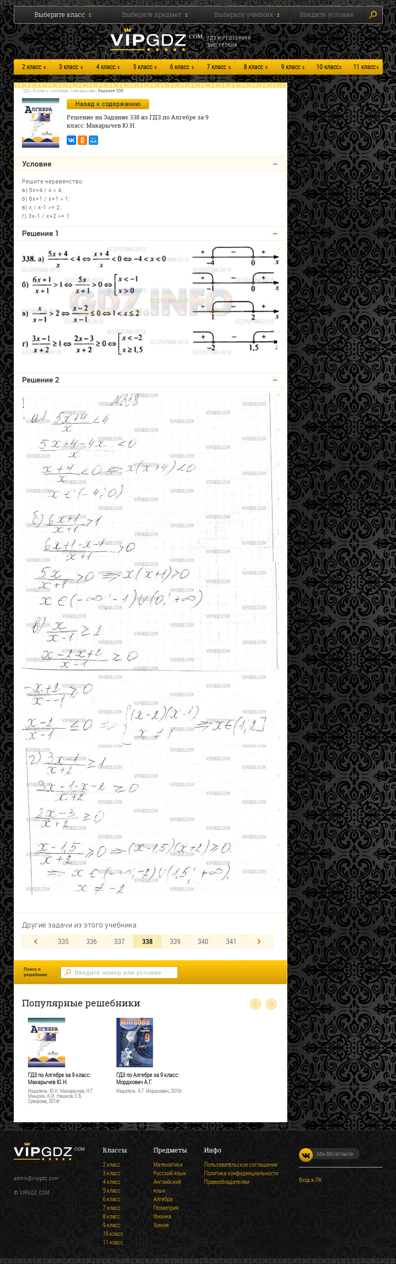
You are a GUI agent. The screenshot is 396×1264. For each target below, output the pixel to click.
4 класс (105, 66)
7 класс (216, 66)
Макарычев (83, 90)
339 (175, 941)
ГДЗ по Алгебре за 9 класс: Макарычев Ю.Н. (59, 1078)
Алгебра (59, 90)
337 (119, 941)
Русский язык (169, 1173)
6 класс (179, 66)
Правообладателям (227, 1181)
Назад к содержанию (108, 104)
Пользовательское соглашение (240, 1164)
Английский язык (167, 1186)
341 (231, 941)
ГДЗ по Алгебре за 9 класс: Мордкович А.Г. (147, 1078)
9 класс (290, 66)
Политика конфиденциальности (241, 1173)
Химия (161, 1225)
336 (91, 941)
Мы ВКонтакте (326, 1153)
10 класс (327, 66)
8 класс (253, 66)
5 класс (142, 66)
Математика (167, 1164)
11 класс (364, 66)
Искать (373, 15)
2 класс (31, 66)
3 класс (68, 66)
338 (147, 941)
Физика (162, 1216)
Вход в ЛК (310, 1180)
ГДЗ (26, 90)
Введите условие (327, 14)
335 (63, 941)
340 (203, 941)
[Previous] (35, 941)
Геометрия (166, 1207)
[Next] (259, 941)
